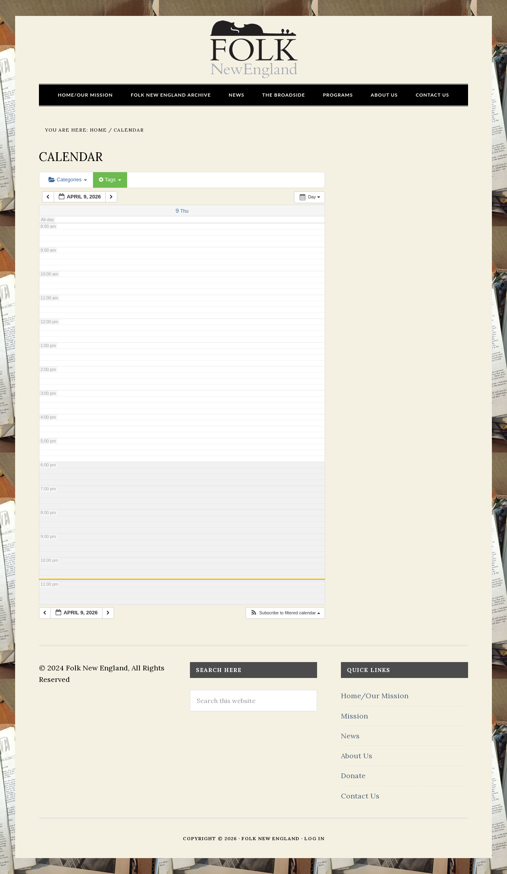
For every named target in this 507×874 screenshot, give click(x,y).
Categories (67, 180)
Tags (110, 180)
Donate (353, 775)
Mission (354, 716)
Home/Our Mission (374, 695)
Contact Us (360, 795)
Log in (314, 838)
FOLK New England (254, 50)
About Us (356, 755)
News (350, 735)
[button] (285, 613)
